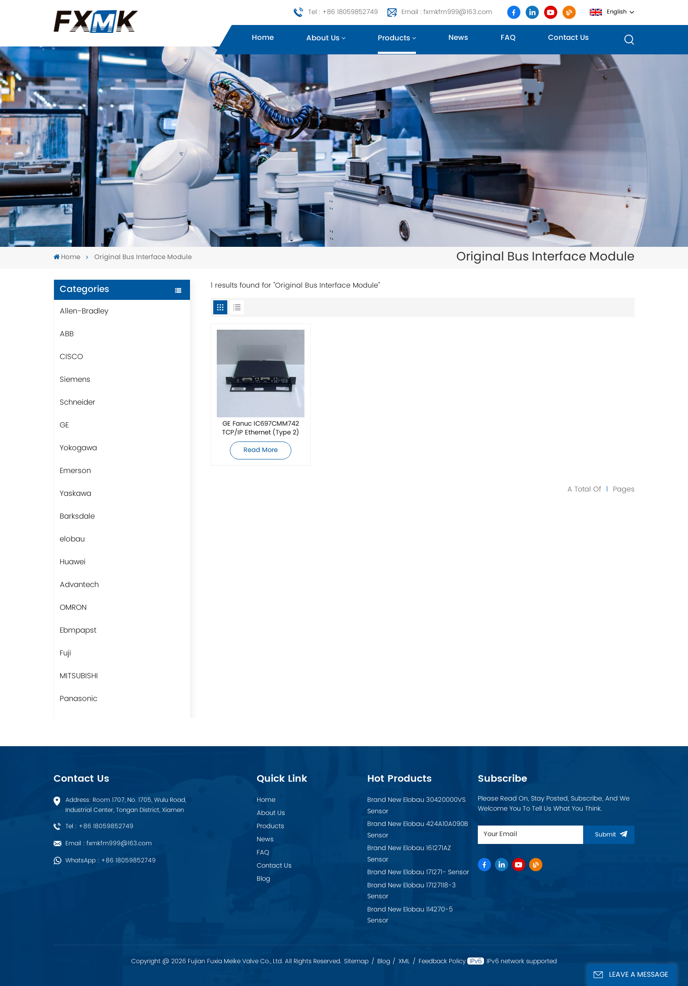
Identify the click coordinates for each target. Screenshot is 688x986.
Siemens (75, 380)
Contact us (568, 38)
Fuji (65, 653)
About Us (271, 813)
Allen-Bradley (84, 311)
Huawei (73, 562)
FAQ (508, 38)
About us (323, 38)
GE (64, 425)
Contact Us (274, 866)
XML (404, 961)
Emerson (75, 471)
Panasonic (78, 699)
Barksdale (77, 516)
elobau (72, 539)
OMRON (73, 608)
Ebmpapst (78, 630)
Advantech (79, 585)
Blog (263, 879)
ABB (67, 334)
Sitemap (356, 961)
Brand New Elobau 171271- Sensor (418, 872)
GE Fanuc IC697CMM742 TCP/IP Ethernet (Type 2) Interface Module (260, 428)
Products (394, 38)
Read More (261, 450)
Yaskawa (75, 494)
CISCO (71, 357)
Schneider (77, 402)
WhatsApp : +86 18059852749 (110, 860)
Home (263, 38)
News (458, 38)
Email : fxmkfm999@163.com (446, 12)
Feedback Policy (442, 961)
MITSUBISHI (79, 676)
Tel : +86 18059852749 (343, 12)
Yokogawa (78, 448)
